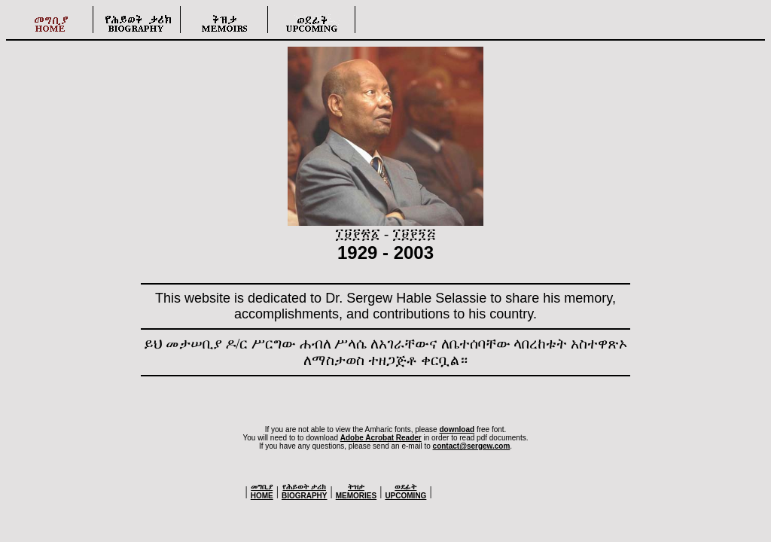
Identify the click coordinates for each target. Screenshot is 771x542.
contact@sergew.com (471, 446)
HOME (262, 491)
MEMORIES (356, 491)
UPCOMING (405, 491)
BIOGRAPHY (305, 491)
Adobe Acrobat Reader (381, 438)
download (456, 429)
